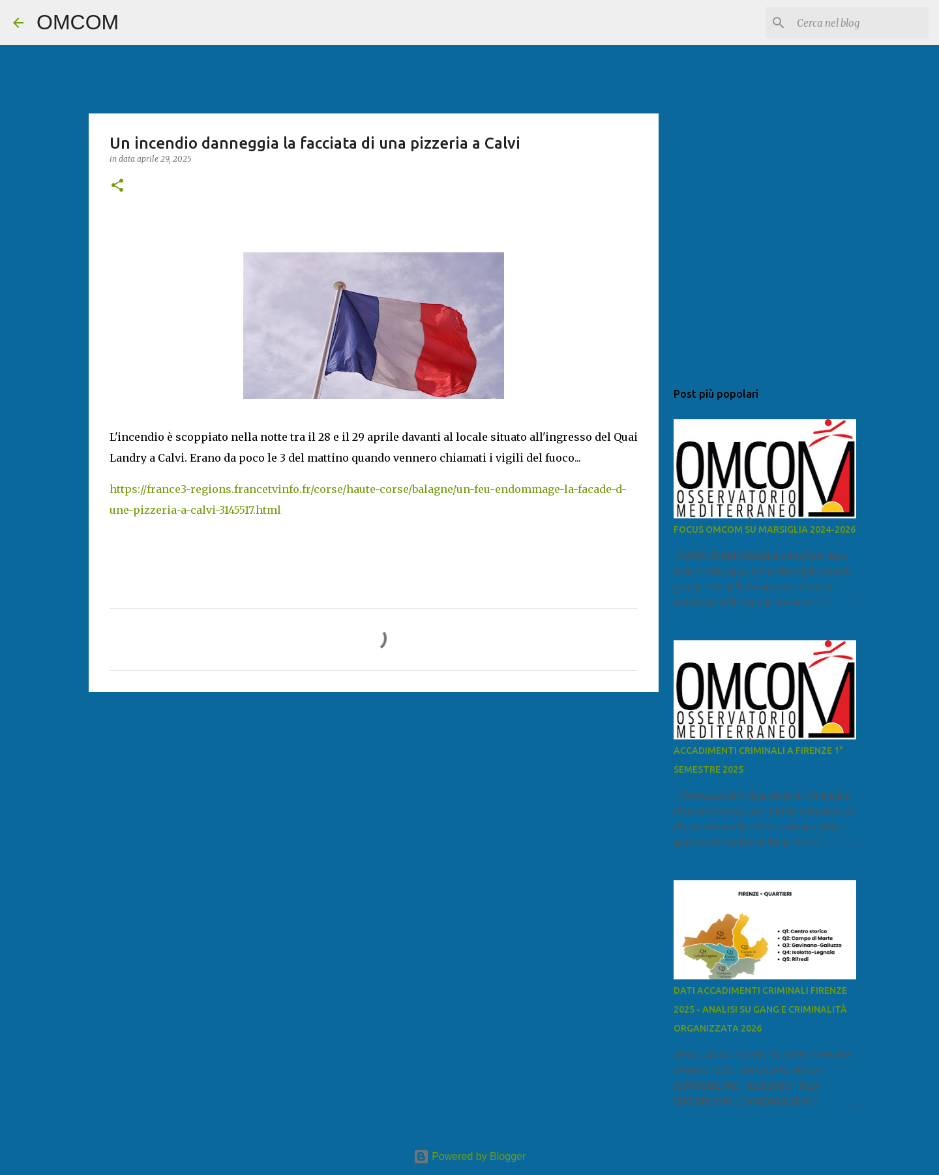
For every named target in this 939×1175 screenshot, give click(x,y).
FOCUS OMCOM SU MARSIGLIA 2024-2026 (765, 529)
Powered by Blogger (469, 1156)
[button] (117, 186)
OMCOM (78, 22)
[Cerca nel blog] (860, 22)
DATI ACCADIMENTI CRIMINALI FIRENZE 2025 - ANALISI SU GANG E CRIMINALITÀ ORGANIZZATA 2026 (760, 1009)
